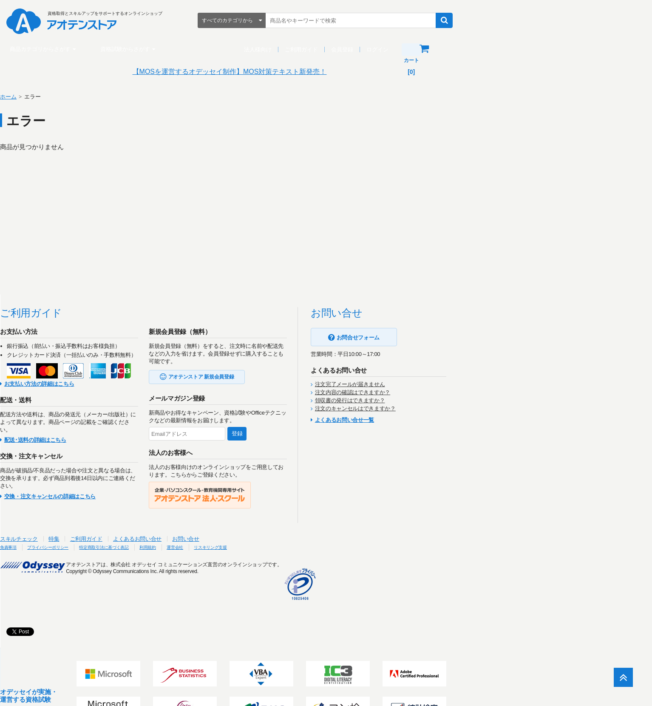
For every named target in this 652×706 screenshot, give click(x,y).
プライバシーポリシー (162, 547)
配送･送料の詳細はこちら (138, 440)
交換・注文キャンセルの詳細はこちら (152, 496)
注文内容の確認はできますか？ (455, 392)
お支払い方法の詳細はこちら (142, 384)
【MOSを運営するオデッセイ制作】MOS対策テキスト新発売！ (326, 71)
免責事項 (114, 547)
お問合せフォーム (460, 337)
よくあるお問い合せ (240, 539)
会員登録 (439, 49)
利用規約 (286, 547)
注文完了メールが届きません (453, 384)
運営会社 (318, 547)
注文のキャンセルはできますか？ (458, 408)
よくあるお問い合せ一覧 (447, 420)
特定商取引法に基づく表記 (232, 547)
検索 (540, 20)
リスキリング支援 (361, 547)
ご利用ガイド (397, 49)
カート (529, 48)
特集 (156, 539)
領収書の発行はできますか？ (453, 400)
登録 (340, 433)
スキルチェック (122, 539)
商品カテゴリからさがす (136, 49)
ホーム (111, 96)
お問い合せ (288, 539)
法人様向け (354, 49)
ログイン (474, 49)
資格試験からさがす (222, 49)
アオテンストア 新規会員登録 (304, 377)
